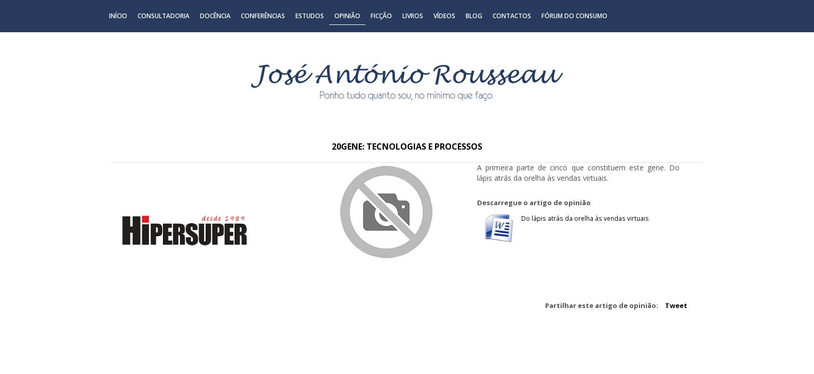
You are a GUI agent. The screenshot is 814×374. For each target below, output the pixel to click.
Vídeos (444, 15)
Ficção (381, 15)
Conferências (263, 15)
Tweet (676, 305)
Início (118, 15)
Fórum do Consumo (574, 15)
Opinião (347, 15)
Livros (412, 15)
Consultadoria (163, 15)
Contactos (512, 15)
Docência (215, 15)
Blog (474, 15)
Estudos (309, 15)
